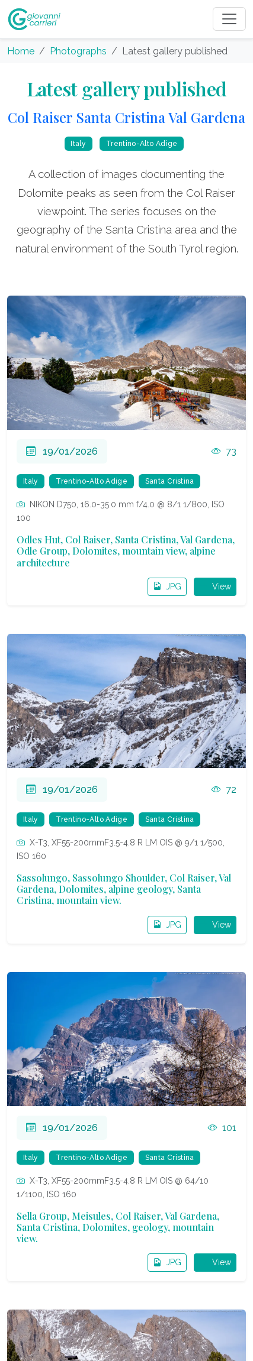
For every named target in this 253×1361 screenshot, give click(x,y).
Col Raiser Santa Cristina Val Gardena (126, 117)
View (215, 586)
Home (20, 51)
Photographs (78, 51)
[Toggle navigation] (229, 19)
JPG (167, 586)
